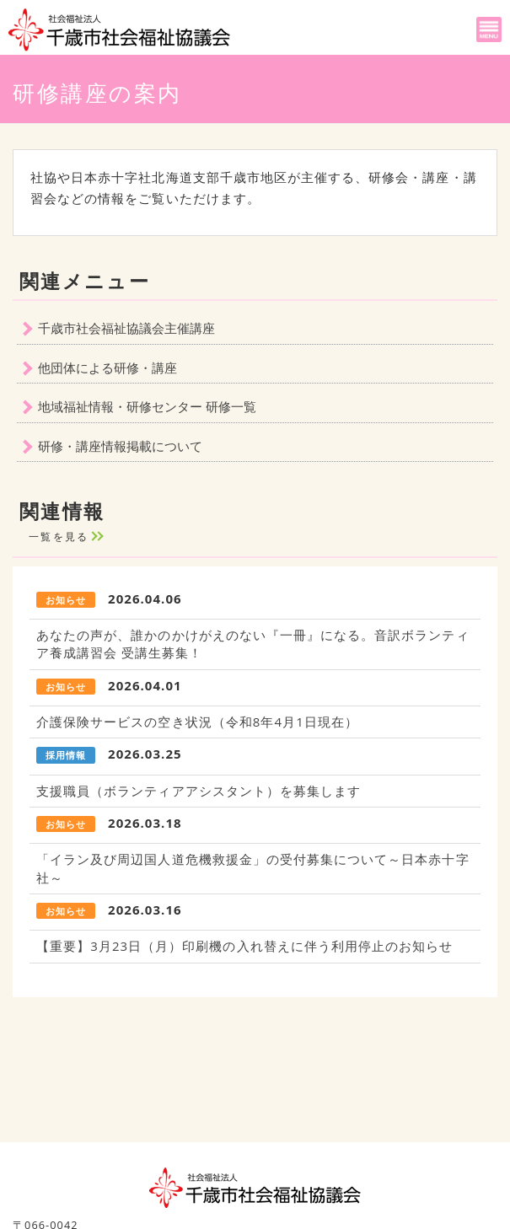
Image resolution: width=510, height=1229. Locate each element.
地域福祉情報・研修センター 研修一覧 (147, 406)
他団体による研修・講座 (107, 367)
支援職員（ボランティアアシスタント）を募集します (198, 790)
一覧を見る (59, 536)
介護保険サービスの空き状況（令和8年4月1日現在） (197, 721)
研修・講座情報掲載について (120, 445)
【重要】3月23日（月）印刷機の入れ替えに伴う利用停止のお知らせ (244, 945)
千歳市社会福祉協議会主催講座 (126, 327)
